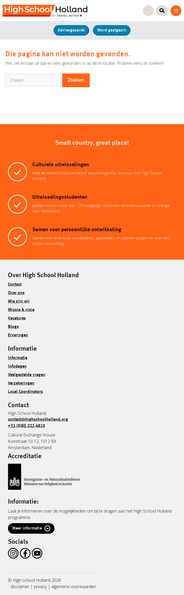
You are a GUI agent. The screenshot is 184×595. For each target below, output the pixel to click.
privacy (40, 586)
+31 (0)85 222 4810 (26, 426)
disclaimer (20, 586)
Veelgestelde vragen (26, 375)
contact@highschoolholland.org (38, 419)
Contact (14, 284)
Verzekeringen (21, 383)
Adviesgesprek (71, 30)
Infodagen (17, 366)
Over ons (16, 293)
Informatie (17, 358)
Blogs (13, 327)
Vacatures (17, 318)
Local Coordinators (25, 392)
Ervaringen (18, 335)
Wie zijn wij (19, 301)
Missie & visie (21, 310)
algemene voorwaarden (73, 586)
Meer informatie (31, 528)
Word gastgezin (111, 30)
